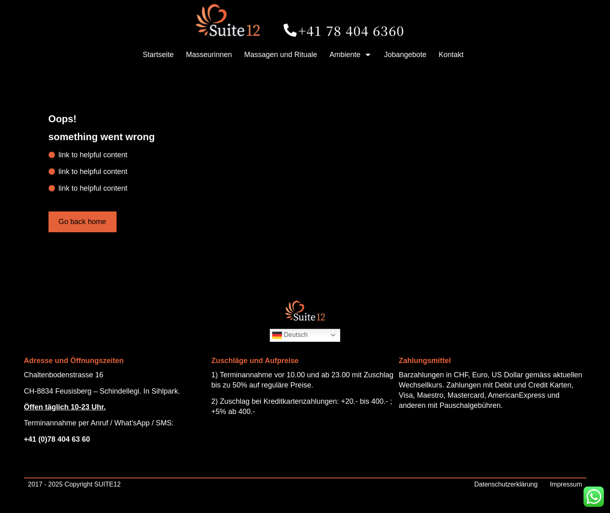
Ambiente (350, 54)
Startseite (158, 55)
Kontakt (451, 55)
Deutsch (290, 335)
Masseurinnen (209, 55)
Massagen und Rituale (280, 55)
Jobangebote (405, 55)
